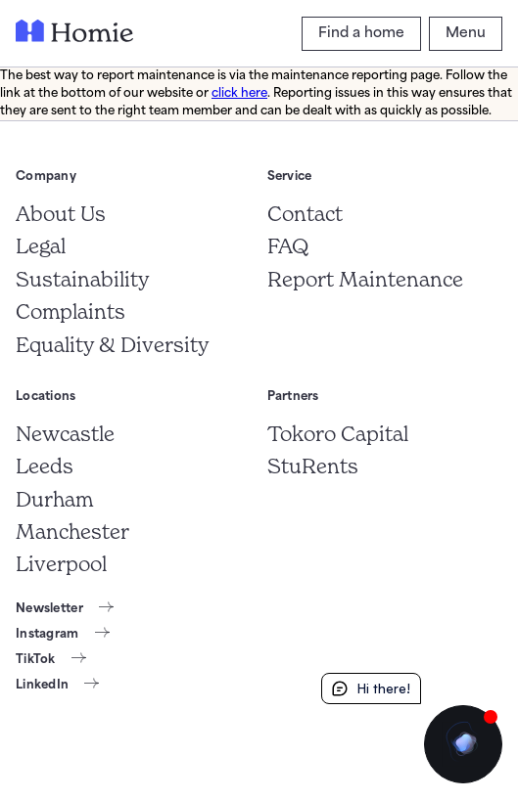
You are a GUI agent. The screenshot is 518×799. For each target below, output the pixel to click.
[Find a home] (361, 34)
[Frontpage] (74, 34)
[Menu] (465, 34)
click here (239, 94)
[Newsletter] (65, 609)
